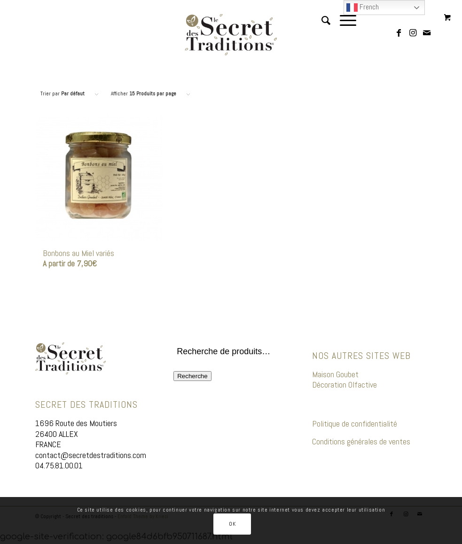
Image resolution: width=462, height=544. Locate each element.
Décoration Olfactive (345, 384)
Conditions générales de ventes (361, 441)
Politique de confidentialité (354, 423)
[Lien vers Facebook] (399, 35)
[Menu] (343, 35)
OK (232, 524)
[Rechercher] (321, 35)
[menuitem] (321, 35)
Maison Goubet (335, 374)
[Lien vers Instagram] (413, 35)
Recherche (192, 376)
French (362, 7)
